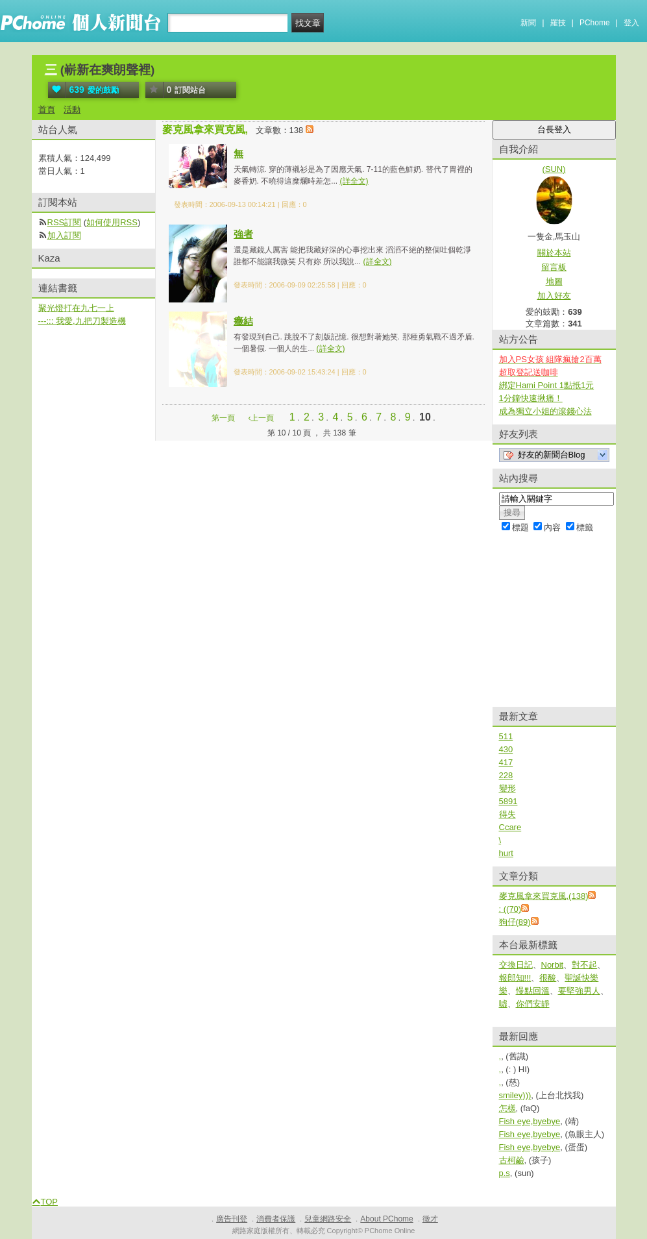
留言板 (554, 267)
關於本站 (554, 253)
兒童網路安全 (327, 1218)
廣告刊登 (231, 1218)
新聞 (528, 22)
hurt (506, 853)
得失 (507, 814)
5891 (508, 801)
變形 (507, 788)
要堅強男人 (579, 991)
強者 (243, 233)
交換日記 (516, 965)
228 (506, 775)
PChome (595, 22)
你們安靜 (533, 1004)
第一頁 (223, 418)
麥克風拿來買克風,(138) (544, 896)
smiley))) (515, 1095)
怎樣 (507, 1108)
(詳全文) (354, 181)
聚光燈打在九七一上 (76, 308)
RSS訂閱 (64, 222)
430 (506, 749)
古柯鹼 (511, 1160)
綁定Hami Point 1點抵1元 (546, 385)
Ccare (510, 827)
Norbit (552, 965)
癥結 (243, 320)
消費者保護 (275, 1218)
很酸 (547, 978)
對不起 (584, 965)
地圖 (554, 281)
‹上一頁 (261, 418)
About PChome (386, 1218)
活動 (72, 109)
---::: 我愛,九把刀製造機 (82, 321)
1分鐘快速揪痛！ (531, 398)
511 (506, 736)
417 (506, 762)
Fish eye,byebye (530, 1121)
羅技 (558, 22)
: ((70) (510, 909)
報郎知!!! (515, 978)
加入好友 (554, 296)
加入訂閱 (64, 235)
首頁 (46, 109)
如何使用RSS (112, 222)
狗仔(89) (515, 922)
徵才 (430, 1218)
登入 (631, 22)
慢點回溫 (533, 991)
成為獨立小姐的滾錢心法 (545, 411)
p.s (504, 1173)
